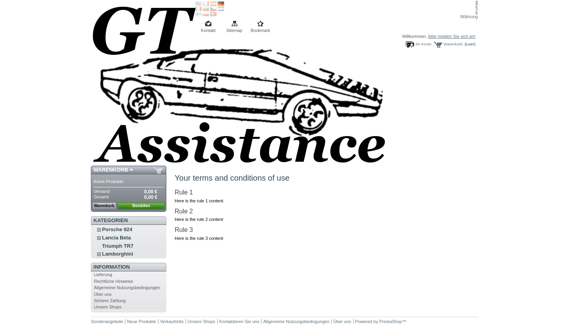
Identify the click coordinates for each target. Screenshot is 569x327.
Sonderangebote (107, 321)
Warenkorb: (454, 44)
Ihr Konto (423, 44)
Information (112, 267)
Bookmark (260, 30)
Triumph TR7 (117, 246)
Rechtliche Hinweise (113, 281)
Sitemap (234, 30)
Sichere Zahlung (110, 300)
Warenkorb (111, 170)
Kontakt (208, 30)
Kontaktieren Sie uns (239, 321)
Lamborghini (117, 254)
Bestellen (141, 206)
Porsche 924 (117, 229)
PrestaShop (390, 321)
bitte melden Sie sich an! (452, 36)
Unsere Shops (108, 307)
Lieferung (103, 274)
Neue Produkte (141, 321)
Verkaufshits (172, 321)
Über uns (103, 294)
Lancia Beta (116, 238)
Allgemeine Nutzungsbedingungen (127, 287)
